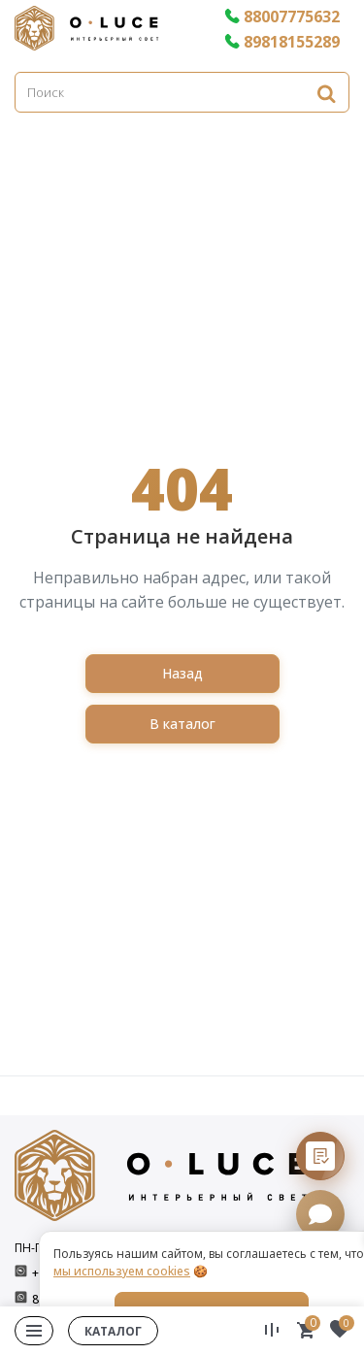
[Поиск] (182, 92)
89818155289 (282, 42)
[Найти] (326, 93)
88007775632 (282, 16)
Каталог (113, 1331)
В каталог (182, 723)
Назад (182, 673)
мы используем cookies (121, 1271)
